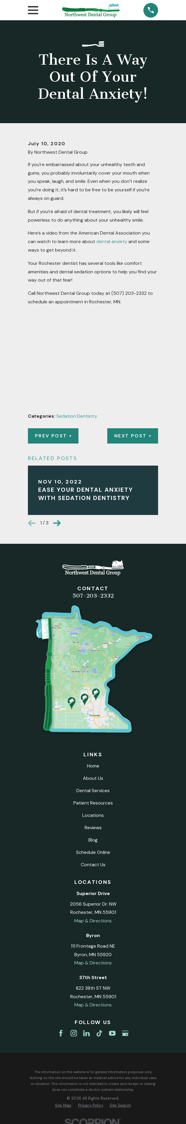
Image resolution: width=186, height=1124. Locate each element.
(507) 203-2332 (129, 293)
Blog (93, 840)
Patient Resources (93, 803)
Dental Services (93, 790)
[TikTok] (99, 1033)
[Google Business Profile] (125, 1033)
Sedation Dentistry (76, 416)
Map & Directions (93, 921)
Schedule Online (93, 852)
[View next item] (57, 523)
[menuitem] (63, 1105)
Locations (93, 815)
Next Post (132, 436)
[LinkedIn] (86, 1033)
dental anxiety (111, 241)
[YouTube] (112, 1033)
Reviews (93, 827)
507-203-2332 (93, 595)
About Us (93, 778)
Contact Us (93, 865)
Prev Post (53, 436)
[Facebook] (61, 1033)
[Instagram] (74, 1033)
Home (93, 766)
